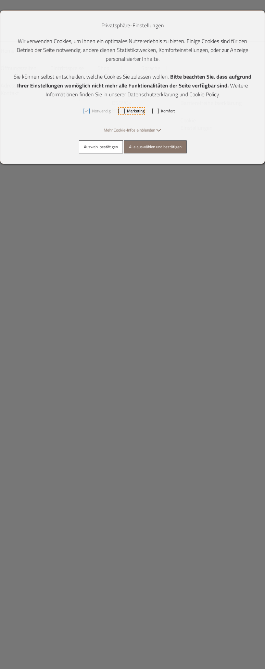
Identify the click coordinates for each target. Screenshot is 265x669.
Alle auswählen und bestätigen (155, 147)
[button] (132, 130)
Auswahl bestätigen (101, 147)
